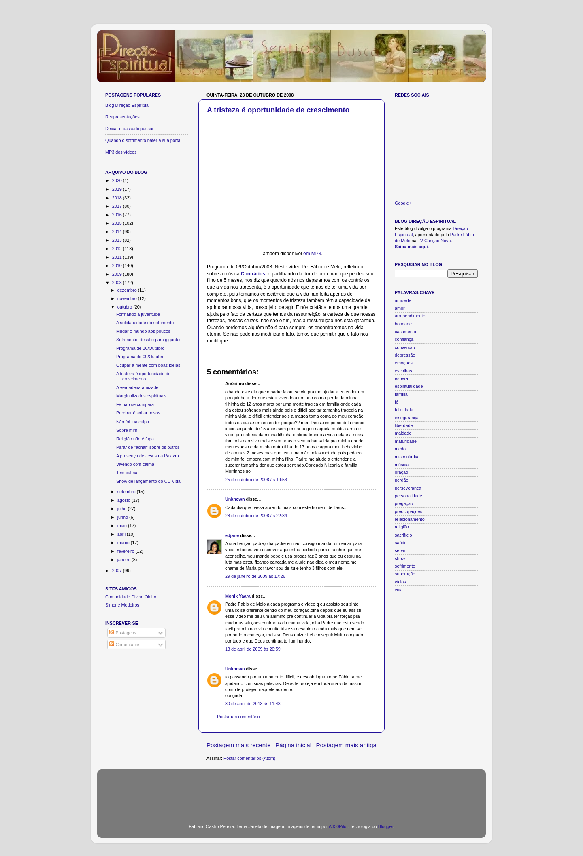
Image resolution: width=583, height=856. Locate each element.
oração (401, 472)
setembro (127, 491)
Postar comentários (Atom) (249, 758)
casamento (405, 331)
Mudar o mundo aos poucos (143, 331)
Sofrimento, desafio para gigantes (148, 339)
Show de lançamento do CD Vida (148, 481)
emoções (404, 362)
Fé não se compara (135, 404)
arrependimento (410, 315)
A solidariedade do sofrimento (145, 322)
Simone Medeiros (122, 604)
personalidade (408, 495)
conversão (405, 347)
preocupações (408, 511)
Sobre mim (126, 430)
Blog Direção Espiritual (127, 105)
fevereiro (126, 551)
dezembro (127, 289)
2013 (117, 240)
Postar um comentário (238, 716)
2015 (117, 223)
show (400, 558)
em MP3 (312, 253)
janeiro (124, 559)
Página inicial (293, 745)
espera (401, 378)
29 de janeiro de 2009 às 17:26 (255, 576)
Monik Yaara (238, 596)
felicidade (404, 409)
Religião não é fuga (135, 438)
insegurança (407, 417)
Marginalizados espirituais (141, 395)
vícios (400, 581)
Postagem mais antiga (346, 745)
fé (396, 401)
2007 (117, 570)
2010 (117, 265)
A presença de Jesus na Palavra (147, 455)
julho (122, 508)
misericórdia (406, 456)
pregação (404, 503)
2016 (117, 214)
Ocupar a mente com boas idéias (148, 365)
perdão (402, 480)
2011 (117, 257)
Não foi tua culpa (132, 421)
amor (400, 308)
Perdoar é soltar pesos (138, 412)
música (402, 464)
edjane (232, 535)
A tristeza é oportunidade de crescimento (278, 110)
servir (400, 550)
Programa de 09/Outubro (140, 356)
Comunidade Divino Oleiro (130, 596)
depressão (405, 355)
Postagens (122, 632)
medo (400, 448)
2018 (117, 197)
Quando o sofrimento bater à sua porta (142, 140)
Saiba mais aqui (411, 246)
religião (402, 526)
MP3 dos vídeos (120, 152)
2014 (117, 231)
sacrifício (403, 535)
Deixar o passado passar (129, 128)
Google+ (403, 203)
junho (123, 517)
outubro (125, 306)
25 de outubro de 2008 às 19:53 (256, 479)
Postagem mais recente (238, 745)
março (124, 542)
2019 (117, 189)
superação (405, 573)
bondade (403, 323)
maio (122, 525)
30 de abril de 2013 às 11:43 (253, 703)
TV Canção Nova (434, 240)
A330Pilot (338, 826)
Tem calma (126, 472)
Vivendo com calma (135, 464)
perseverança (408, 488)
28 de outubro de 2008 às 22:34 (256, 515)
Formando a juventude (138, 314)
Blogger (385, 826)
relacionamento (410, 519)
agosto (124, 500)
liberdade (404, 425)
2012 (117, 248)
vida (399, 589)
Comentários (124, 644)
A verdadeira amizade (137, 387)
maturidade (406, 441)
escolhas (403, 370)
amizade (403, 300)
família (401, 394)
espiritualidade (409, 386)
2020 (117, 180)
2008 (117, 282)
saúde (400, 542)
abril (122, 534)
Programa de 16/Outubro (140, 348)
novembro (127, 298)
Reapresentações (122, 116)
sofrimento (405, 566)
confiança (404, 339)
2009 (117, 274)
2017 (117, 206)
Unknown (235, 499)
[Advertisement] (291, 792)
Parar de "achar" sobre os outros (148, 447)
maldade (403, 433)
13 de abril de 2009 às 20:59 (253, 649)
